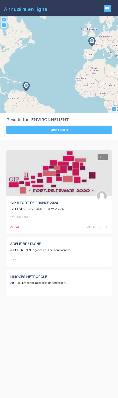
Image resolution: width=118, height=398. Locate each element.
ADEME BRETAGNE (25, 244)
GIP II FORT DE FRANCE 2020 (34, 203)
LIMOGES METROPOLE (28, 277)
